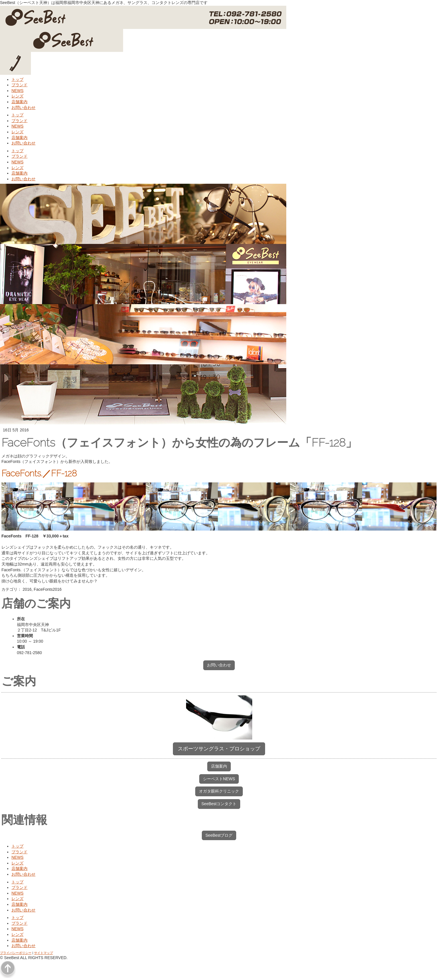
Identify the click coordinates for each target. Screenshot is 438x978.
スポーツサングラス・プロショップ (219, 749)
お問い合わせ (219, 665)
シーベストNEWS (219, 778)
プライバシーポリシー (15, 952)
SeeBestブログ (219, 835)
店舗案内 (219, 766)
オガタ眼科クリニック (219, 791)
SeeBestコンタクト (219, 803)
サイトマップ (43, 952)
